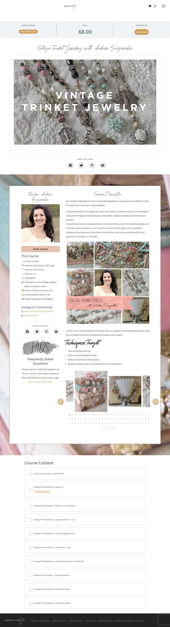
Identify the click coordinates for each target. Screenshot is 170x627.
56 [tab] (138, 419)
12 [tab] (100, 415)
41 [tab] (97, 419)
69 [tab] (92, 424)
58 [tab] (143, 419)
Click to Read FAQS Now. (40, 381)
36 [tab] (84, 419)
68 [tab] (89, 424)
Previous (60, 401)
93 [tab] (108, 428)
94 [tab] (111, 428)
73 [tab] (102, 424)
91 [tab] (102, 428)
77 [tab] (113, 424)
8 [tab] (89, 415)
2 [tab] (73, 415)
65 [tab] (81, 424)
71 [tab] (97, 424)
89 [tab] (146, 424)
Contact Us (90, 621)
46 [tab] (111, 419)
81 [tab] (124, 424)
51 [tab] (124, 419)
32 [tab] (73, 419)
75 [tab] (108, 424)
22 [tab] (127, 415)
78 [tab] (116, 424)
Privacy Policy (59, 621)
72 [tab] (100, 424)
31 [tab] (70, 419)
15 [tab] (108, 415)
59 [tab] (146, 419)
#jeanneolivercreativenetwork (39, 311)
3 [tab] (75, 415)
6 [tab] (84, 415)
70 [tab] (94, 424)
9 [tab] (92, 415)
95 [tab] (113, 428)
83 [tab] (129, 424)
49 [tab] (119, 419)
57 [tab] (140, 419)
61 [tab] (70, 424)
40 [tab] (94, 419)
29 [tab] (146, 415)
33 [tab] (75, 419)
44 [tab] (105, 419)
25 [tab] (135, 415)
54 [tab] (132, 419)
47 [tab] (113, 419)
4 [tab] (78, 415)
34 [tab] (78, 419)
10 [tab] (94, 415)
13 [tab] (102, 415)
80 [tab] (121, 424)
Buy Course (141, 32)
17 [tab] (113, 415)
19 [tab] (119, 415)
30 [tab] (148, 415)
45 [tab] (108, 419)
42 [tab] (100, 419)
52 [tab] (127, 419)
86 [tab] (138, 424)
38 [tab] (89, 419)
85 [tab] (135, 424)
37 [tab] (86, 419)
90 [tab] (148, 424)
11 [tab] (97, 415)
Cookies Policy (75, 621)
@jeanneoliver (31, 315)
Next (155, 401)
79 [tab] (119, 424)
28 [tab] (143, 415)
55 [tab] (135, 419)
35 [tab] (81, 419)
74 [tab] (105, 424)
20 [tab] (121, 415)
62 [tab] (73, 424)
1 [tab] (70, 415)
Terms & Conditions (40, 621)
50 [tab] (121, 419)
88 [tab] (143, 424)
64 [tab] (78, 424)
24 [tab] (132, 415)
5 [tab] (81, 415)
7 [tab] (86, 415)
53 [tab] (129, 419)
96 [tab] (116, 428)
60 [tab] (148, 419)
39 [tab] (92, 419)
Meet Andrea (40, 249)
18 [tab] (116, 415)
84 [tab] (132, 424)
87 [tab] (140, 424)
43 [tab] (102, 419)
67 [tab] (86, 424)
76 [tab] (111, 424)
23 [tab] (129, 415)
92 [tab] (105, 428)
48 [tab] (116, 419)
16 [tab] (111, 415)
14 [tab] (105, 415)
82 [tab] (127, 424)
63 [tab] (75, 424)
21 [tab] (124, 415)
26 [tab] (138, 415)
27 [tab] (140, 415)
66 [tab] (84, 424)
